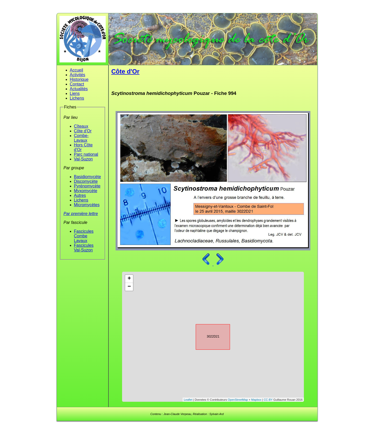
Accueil (76, 70)
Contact (77, 84)
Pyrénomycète (87, 186)
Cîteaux (81, 126)
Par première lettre (81, 213)
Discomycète (86, 181)
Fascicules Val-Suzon (84, 247)
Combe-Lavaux (81, 137)
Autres (80, 195)
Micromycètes (87, 205)
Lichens (77, 98)
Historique (79, 79)
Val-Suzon (83, 159)
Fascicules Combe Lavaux (84, 236)
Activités (77, 75)
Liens (75, 93)
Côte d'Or (83, 131)
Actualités (79, 89)
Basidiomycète (87, 176)
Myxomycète (85, 191)
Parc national (86, 154)
